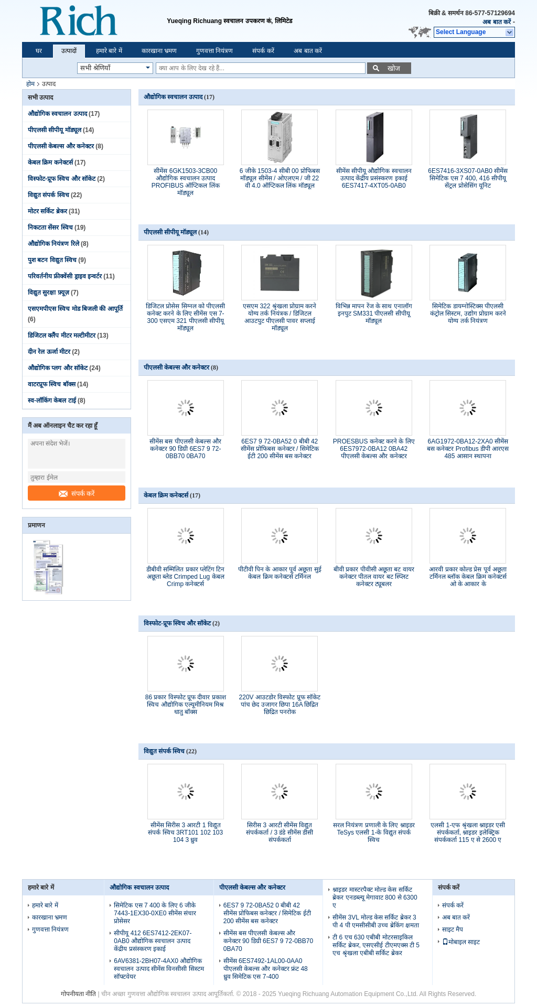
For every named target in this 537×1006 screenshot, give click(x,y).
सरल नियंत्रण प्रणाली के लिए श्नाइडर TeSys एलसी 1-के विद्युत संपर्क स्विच (374, 832)
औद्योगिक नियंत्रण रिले (53, 243)
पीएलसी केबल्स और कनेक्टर (61, 146)
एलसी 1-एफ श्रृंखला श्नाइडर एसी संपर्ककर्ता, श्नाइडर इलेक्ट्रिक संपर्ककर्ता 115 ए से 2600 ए (468, 832)
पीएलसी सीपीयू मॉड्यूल (54, 130)
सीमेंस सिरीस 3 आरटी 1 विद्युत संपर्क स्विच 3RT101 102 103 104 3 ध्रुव (185, 832)
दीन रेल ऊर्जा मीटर (49, 351)
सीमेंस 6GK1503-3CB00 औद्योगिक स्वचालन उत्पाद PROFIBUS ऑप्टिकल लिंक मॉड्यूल (186, 182)
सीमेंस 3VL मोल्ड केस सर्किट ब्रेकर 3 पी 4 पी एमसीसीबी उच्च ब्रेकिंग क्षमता (375, 921)
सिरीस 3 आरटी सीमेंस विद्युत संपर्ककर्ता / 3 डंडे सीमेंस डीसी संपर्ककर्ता (279, 832)
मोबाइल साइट (461, 942)
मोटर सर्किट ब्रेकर (47, 211)
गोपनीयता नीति (78, 994)
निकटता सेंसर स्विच (50, 227)
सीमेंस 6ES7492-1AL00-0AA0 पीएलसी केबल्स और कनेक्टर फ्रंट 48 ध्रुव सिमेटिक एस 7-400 (265, 968)
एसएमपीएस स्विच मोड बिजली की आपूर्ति (75, 308)
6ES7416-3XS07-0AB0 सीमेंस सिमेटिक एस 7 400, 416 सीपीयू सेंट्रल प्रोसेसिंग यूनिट (468, 178)
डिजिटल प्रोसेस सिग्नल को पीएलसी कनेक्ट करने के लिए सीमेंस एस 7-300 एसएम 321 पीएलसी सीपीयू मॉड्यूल (185, 317)
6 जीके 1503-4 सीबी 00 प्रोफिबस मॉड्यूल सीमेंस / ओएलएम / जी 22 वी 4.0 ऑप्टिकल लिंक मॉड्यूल (280, 178)
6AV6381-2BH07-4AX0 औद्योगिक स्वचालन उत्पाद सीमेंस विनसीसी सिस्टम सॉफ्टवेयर (158, 968)
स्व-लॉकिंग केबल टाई (52, 400)
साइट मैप (452, 929)
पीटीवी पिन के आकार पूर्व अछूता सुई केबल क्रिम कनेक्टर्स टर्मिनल (279, 573)
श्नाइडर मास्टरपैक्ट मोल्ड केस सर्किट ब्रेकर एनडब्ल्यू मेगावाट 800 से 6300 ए (374, 897)
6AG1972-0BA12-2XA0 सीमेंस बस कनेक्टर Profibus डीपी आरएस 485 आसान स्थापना (468, 449)
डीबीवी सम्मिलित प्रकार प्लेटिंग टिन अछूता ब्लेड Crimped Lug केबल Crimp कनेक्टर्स (185, 577)
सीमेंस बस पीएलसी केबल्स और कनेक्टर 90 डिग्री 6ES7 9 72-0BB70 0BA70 (185, 449)
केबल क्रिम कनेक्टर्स (50, 162)
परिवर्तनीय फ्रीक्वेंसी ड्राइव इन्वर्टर (65, 276)
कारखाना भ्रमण (159, 51)
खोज (394, 68)
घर (39, 51)
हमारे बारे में (109, 51)
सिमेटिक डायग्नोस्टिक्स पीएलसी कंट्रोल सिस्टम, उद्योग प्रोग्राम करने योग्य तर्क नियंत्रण (468, 313)
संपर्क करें (263, 51)
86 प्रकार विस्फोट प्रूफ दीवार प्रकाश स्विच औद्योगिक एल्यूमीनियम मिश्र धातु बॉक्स (185, 705)
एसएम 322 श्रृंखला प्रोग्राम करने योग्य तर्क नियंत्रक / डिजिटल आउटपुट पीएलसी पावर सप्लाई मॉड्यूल (279, 317)
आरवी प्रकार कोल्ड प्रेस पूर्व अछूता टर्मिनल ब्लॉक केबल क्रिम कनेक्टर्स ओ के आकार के (468, 577)
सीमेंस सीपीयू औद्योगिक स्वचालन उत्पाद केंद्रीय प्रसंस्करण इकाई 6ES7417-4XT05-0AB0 (374, 178)
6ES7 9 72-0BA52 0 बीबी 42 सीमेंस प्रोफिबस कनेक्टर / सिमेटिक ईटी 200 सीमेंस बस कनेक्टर (280, 449)
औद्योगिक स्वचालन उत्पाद (57, 113)
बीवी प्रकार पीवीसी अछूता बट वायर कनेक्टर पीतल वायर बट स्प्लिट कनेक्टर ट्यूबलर (374, 577)
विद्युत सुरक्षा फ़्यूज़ (48, 292)
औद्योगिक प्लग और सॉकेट (58, 368)
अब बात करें (496, 22)
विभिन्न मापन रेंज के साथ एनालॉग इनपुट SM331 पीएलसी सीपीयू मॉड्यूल (374, 313)
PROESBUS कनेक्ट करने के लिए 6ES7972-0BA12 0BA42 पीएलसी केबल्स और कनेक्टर (374, 449)
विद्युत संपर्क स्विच (48, 195)
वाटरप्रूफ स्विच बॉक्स (52, 384)
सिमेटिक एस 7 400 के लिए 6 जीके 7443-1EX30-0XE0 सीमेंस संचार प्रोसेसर (155, 913)
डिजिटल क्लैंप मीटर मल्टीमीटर (61, 335)
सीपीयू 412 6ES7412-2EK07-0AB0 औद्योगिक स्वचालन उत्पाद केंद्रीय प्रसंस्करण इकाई (152, 941)
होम (30, 84)
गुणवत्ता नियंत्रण (214, 51)
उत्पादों (69, 51)
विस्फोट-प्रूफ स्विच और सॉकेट (61, 178)
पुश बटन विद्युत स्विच (52, 260)
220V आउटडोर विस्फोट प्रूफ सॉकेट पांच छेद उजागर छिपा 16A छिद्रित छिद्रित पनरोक (279, 705)
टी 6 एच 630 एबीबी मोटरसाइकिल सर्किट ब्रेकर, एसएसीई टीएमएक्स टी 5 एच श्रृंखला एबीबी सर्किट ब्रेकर (376, 945)
